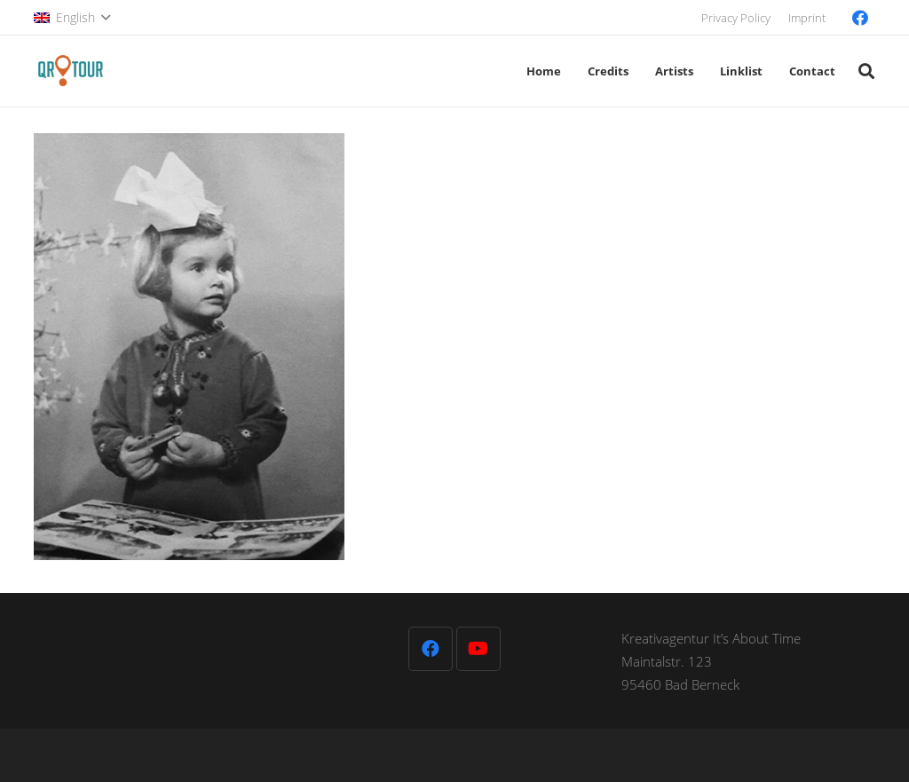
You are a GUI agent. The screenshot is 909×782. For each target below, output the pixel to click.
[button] (72, 17)
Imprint (807, 18)
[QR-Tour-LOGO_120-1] (70, 71)
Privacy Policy (736, 18)
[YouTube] (478, 649)
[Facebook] (860, 18)
